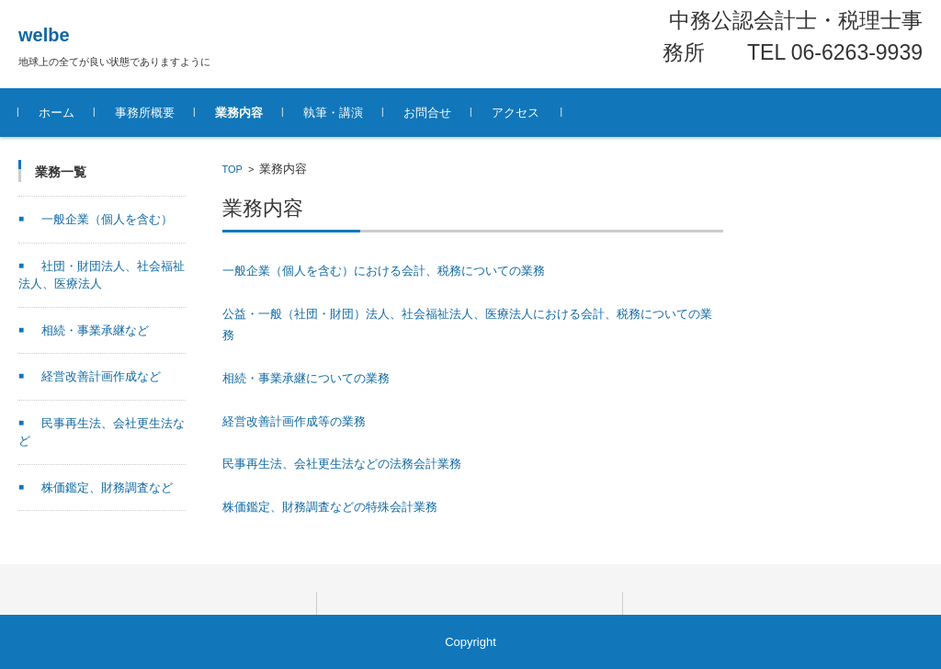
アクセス (515, 112)
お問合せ (427, 112)
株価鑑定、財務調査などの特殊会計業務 (329, 507)
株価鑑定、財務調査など (107, 487)
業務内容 (239, 112)
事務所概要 (145, 112)
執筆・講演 (333, 112)
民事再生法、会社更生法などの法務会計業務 (341, 464)
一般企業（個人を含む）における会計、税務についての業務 (383, 271)
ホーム (56, 112)
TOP (232, 169)
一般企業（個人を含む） (107, 219)
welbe (44, 35)
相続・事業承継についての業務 (306, 378)
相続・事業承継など (95, 330)
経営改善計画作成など (101, 376)
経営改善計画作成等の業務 (294, 421)
